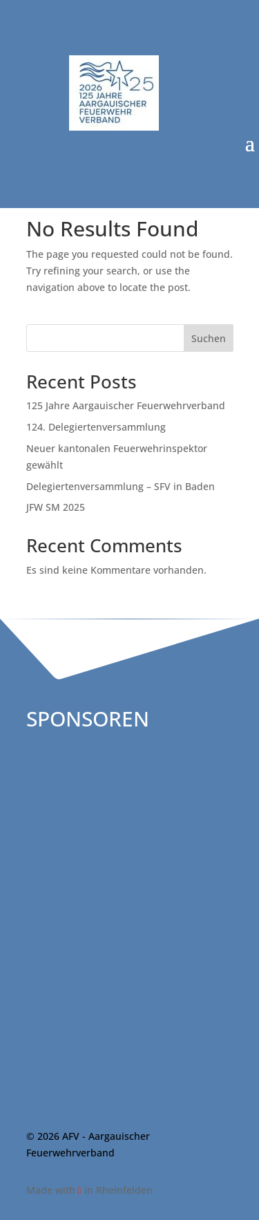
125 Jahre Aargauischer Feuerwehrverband (125, 405)
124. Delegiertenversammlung (96, 426)
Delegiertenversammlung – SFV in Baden (120, 486)
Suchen (208, 338)
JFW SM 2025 (55, 507)
